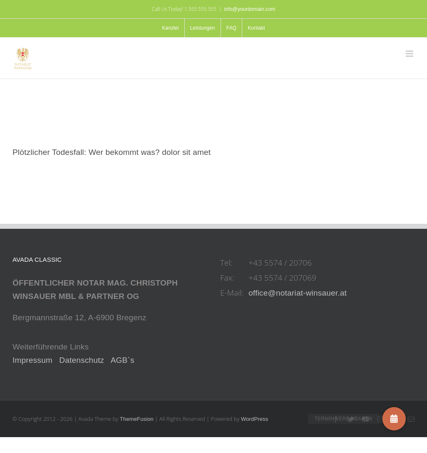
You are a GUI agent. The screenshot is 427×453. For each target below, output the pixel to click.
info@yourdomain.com (250, 9)
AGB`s (122, 360)
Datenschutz (81, 360)
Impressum (33, 360)
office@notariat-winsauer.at (298, 293)
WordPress (254, 419)
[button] (394, 418)
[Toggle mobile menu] (410, 53)
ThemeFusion (136, 419)
